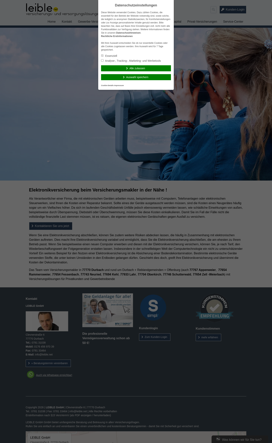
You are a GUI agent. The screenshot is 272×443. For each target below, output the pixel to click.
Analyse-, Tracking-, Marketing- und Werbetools (131, 60)
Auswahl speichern (137, 77)
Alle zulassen (137, 68)
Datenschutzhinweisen (128, 33)
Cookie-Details (107, 85)
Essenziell (109, 55)
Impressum (119, 85)
